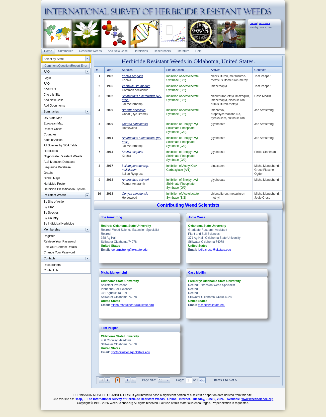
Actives (216, 70)
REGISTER (264, 23)
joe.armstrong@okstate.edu (129, 249)
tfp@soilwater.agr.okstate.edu (130, 352)
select (87, 58)
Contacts (260, 70)
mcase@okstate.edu (211, 305)
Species (127, 70)
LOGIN (253, 23)
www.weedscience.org (257, 399)
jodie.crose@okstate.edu (214, 249)
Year (109, 70)
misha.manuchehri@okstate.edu (132, 305)
